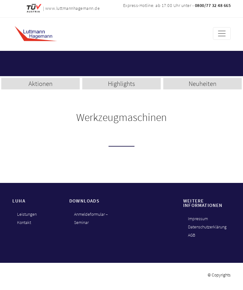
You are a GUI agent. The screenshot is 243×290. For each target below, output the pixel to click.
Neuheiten (202, 83)
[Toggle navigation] (222, 33)
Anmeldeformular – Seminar (91, 218)
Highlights (121, 83)
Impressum (198, 218)
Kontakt (24, 222)
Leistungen (27, 214)
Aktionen (40, 83)
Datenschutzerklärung (207, 227)
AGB (191, 235)
